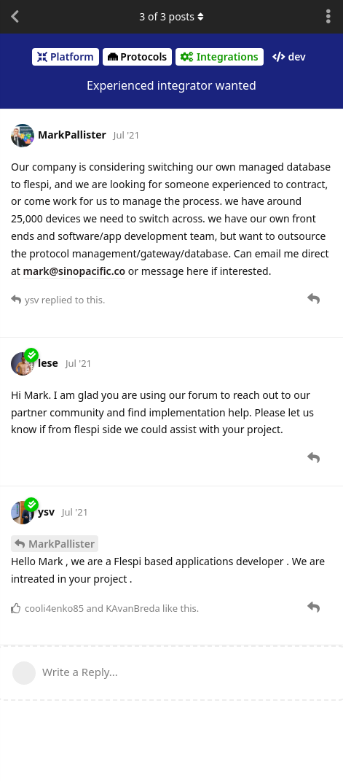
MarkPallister (61, 544)
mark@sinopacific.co (74, 271)
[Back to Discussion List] (14, 17)
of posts (171, 16)
